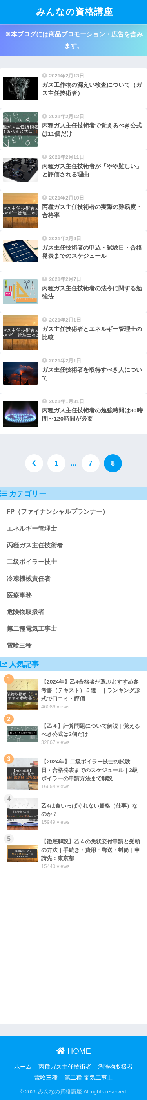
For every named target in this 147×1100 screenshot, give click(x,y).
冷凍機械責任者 (29, 578)
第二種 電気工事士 (88, 1078)
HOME (73, 1051)
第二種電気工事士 (32, 628)
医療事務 (19, 595)
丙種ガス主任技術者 (35, 545)
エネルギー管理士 (32, 528)
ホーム (23, 1067)
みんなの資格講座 (74, 12)
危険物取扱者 (25, 612)
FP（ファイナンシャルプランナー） (58, 511)
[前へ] (34, 463)
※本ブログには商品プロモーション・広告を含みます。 (74, 40)
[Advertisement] (73, 950)
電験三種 (19, 645)
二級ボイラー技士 (32, 561)
